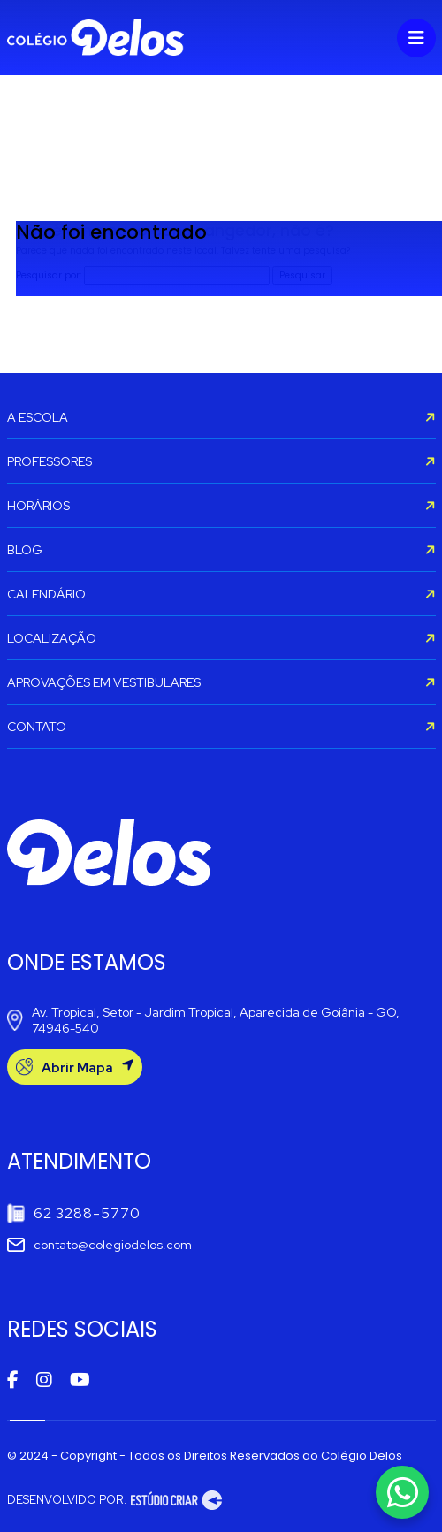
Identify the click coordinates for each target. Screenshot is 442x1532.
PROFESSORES (221, 461)
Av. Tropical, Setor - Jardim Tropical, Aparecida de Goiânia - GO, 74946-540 (203, 1020)
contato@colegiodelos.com (99, 1245)
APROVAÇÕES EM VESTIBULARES (221, 682)
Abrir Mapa (74, 1067)
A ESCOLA (221, 417)
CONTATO (221, 726)
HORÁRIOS (221, 505)
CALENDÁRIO (221, 594)
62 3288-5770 (74, 1213)
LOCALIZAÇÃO (221, 638)
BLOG (221, 550)
